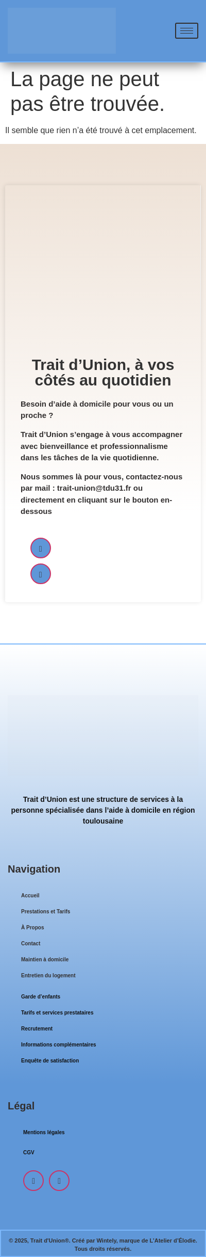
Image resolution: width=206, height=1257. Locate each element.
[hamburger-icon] (186, 31)
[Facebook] (40, 548)
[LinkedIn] (40, 573)
